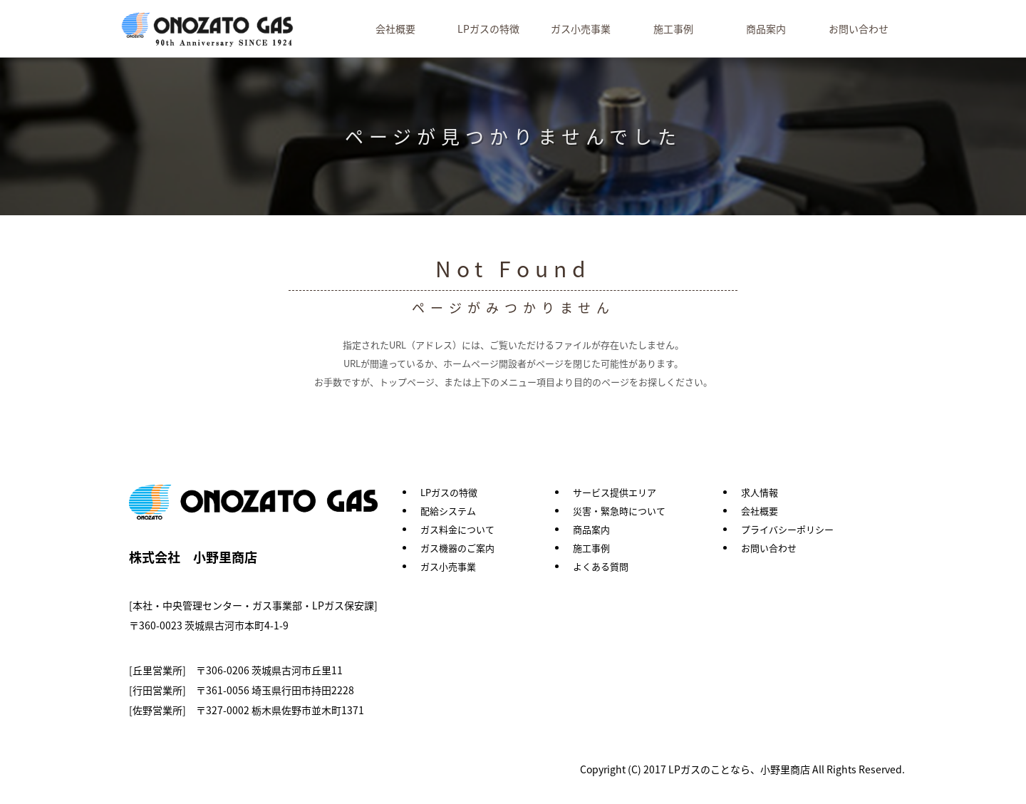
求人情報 (759, 492)
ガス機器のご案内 (457, 548)
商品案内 (766, 28)
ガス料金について (457, 529)
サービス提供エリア (614, 492)
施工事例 (673, 28)
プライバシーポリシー (787, 529)
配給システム (448, 510)
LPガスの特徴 (488, 28)
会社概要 (395, 28)
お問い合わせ (858, 28)
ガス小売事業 (581, 28)
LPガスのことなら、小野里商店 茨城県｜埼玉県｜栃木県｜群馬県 (208, 30)
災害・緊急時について (619, 510)
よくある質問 (600, 566)
